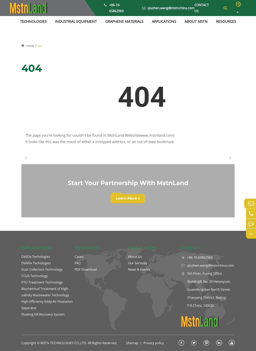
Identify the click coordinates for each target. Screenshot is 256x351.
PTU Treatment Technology (42, 282)
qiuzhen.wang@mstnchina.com (168, 8)
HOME (30, 45)
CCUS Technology (34, 276)
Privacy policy (153, 343)
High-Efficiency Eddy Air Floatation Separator (47, 304)
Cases (79, 256)
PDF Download (86, 269)
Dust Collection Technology (42, 269)
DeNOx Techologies (36, 263)
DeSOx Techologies (35, 256)
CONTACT (191, 247)
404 (39, 45)
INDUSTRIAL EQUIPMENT (76, 21)
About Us (135, 256)
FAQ (78, 263)
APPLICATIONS (164, 21)
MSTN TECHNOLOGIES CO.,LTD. (63, 343)
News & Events (139, 269)
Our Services (137, 263)
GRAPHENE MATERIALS (124, 21)
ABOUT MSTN (196, 21)
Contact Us (201, 8)
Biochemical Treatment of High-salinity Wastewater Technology (45, 291)
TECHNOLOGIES (33, 21)
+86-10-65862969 (114, 7)
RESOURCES (226, 21)
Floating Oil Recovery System (43, 314)
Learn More (128, 198)
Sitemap (132, 343)
